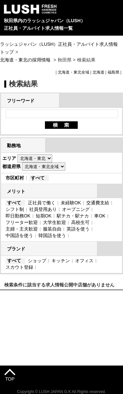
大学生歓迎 (54, 222)
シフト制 (15, 209)
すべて (38, 177)
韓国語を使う (52, 235)
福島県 (113, 72)
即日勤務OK (18, 215)
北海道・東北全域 (73, 72)
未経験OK (71, 202)
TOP (10, 379)
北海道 (98, 72)
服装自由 (52, 228)
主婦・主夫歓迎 (22, 228)
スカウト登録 (19, 267)
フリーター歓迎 (22, 222)
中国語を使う (19, 235)
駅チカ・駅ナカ (73, 215)
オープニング (76, 209)
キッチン (60, 260)
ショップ (37, 260)
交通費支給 (97, 202)
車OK (99, 215)
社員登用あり (43, 209)
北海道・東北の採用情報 (26, 59)
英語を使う (78, 228)
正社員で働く (41, 202)
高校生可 (80, 222)
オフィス (84, 260)
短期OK (43, 215)
